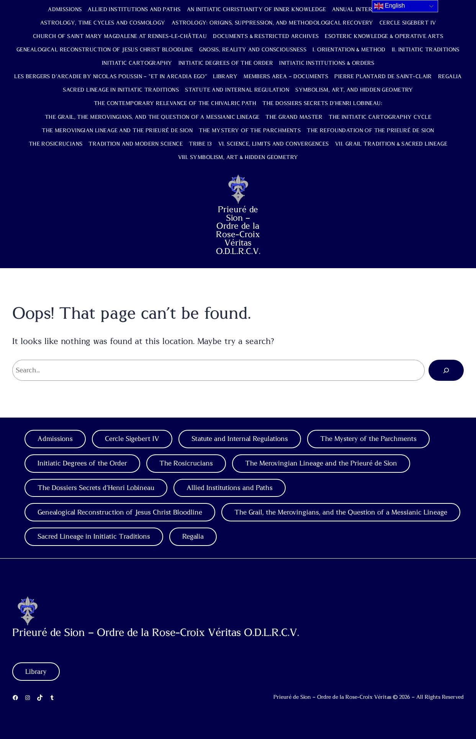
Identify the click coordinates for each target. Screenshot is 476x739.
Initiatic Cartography (137, 63)
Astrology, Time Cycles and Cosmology (102, 23)
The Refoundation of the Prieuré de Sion (370, 130)
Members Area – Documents (286, 76)
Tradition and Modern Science (135, 144)
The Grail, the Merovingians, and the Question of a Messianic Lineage (152, 117)
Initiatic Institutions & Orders (326, 63)
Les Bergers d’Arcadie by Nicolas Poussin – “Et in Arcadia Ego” (110, 76)
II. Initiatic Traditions (426, 49)
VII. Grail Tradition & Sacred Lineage (391, 144)
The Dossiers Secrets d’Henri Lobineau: (322, 103)
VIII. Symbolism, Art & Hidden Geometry (238, 157)
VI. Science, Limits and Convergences (273, 144)
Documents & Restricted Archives (266, 36)
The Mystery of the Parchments (250, 130)
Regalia (450, 76)
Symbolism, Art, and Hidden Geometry (354, 90)
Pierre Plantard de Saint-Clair (383, 76)
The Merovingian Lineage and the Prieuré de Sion (117, 130)
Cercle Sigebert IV (407, 23)
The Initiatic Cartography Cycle (380, 117)
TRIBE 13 (200, 144)
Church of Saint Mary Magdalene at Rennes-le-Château (120, 36)
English (389, 6)
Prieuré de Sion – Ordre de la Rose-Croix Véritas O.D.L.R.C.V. (238, 231)
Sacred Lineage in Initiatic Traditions (121, 90)
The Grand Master (293, 117)
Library (225, 76)
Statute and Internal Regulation (237, 90)
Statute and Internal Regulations (239, 439)
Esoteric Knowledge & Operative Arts (384, 36)
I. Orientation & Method (349, 49)
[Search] (446, 370)
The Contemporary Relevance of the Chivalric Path (175, 103)
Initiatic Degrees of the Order (225, 63)
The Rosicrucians (56, 144)
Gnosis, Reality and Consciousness (252, 49)
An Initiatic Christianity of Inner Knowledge (256, 9)
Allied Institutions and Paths (134, 9)
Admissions (65, 9)
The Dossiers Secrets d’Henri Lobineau (96, 488)
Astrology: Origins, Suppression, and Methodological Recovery (272, 23)
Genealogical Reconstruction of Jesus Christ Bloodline (104, 49)
